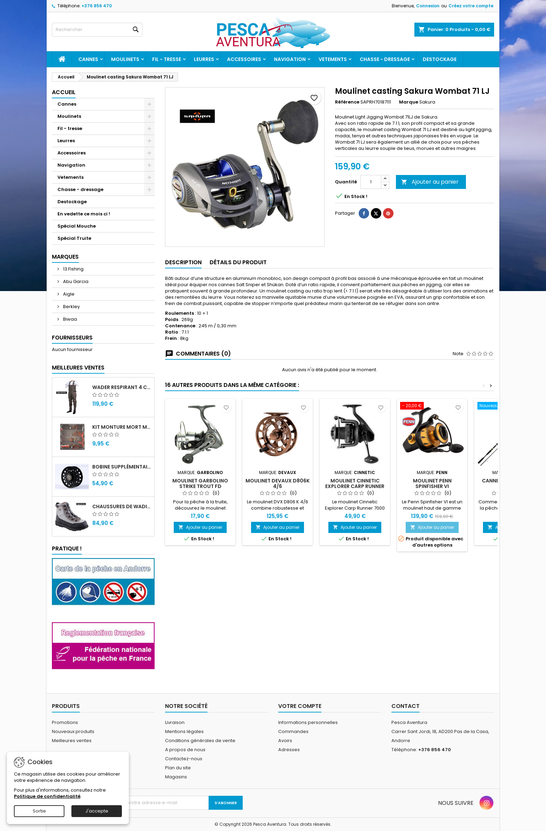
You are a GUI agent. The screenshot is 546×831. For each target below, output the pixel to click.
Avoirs (285, 740)
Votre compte (299, 706)
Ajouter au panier (430, 182)
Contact (405, 706)
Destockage (440, 59)
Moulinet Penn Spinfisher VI (432, 483)
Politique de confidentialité (47, 796)
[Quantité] (370, 182)
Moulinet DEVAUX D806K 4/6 (277, 483)
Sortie (39, 811)
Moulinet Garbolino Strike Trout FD (200, 483)
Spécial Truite (74, 238)
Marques (65, 257)
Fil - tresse (166, 59)
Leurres (204, 59)
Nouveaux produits (73, 731)
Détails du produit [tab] (238, 262)
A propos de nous (185, 749)
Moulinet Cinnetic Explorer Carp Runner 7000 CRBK (354, 486)
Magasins (176, 776)
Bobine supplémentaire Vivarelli (121, 467)
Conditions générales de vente (200, 740)
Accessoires (244, 59)
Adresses (289, 749)
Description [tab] (183, 262)
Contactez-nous (183, 758)
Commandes (293, 731)
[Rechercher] (97, 30)
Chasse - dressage (385, 59)
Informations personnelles (308, 722)
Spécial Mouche (76, 226)
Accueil (64, 92)
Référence (347, 102)
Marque (408, 102)
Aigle (68, 294)
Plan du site (178, 767)
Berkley (71, 306)
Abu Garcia (75, 281)
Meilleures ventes (72, 740)
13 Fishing (73, 269)
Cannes (88, 59)
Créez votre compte (470, 6)
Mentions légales (184, 731)
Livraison (175, 722)
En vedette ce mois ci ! (83, 214)
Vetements (333, 59)
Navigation (290, 59)
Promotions (65, 722)
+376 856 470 (96, 6)
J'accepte (96, 811)
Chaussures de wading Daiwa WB (121, 506)
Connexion (427, 6)
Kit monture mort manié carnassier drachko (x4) (121, 427)
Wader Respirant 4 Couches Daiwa (121, 387)
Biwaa (69, 319)
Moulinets (125, 59)
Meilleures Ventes (78, 368)
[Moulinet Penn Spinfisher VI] (432, 406)
